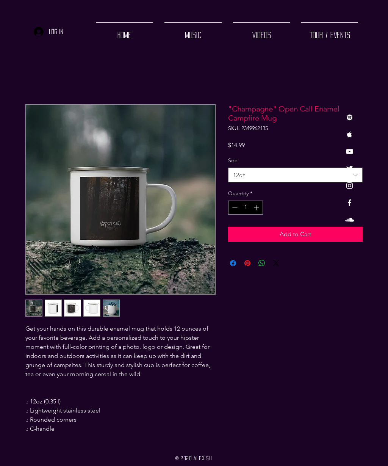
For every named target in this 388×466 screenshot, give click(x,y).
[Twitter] (349, 168)
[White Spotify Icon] (349, 117)
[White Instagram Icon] (349, 185)
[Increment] (257, 207)
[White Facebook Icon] (349, 202)
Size (233, 160)
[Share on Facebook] (233, 263)
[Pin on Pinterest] (247, 263)
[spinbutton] (245, 207)
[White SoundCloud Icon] (349, 219)
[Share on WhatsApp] (261, 263)
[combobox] (295, 175)
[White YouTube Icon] (349, 151)
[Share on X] (276, 263)
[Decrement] (234, 207)
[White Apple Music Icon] (349, 134)
